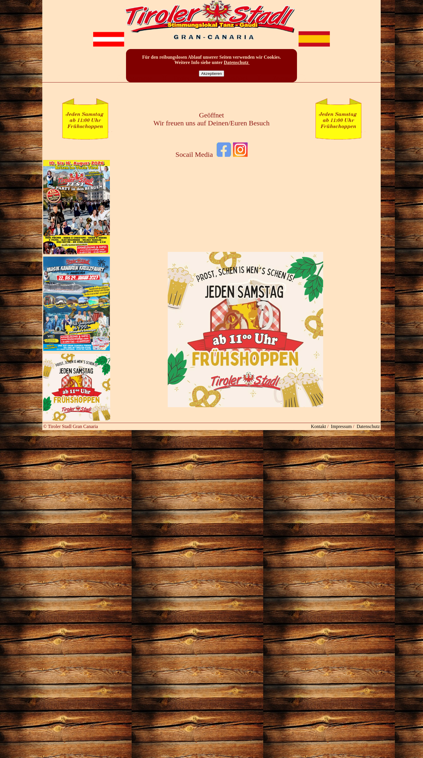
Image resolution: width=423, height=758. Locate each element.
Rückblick (235, 84)
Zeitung (282, 84)
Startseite (140, 84)
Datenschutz (237, 62)
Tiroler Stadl (188, 84)
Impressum (341, 426)
